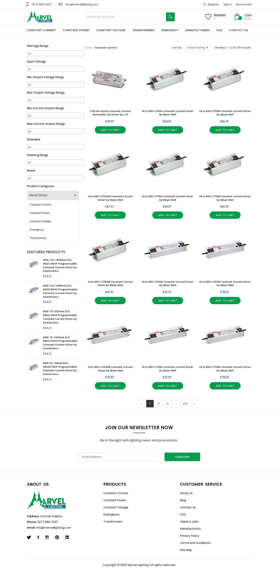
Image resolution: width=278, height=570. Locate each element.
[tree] (53, 217)
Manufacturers (190, 529)
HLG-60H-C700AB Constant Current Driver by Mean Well (110, 283)
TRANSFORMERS (143, 30)
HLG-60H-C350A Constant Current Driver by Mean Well (167, 112)
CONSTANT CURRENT (41, 30)
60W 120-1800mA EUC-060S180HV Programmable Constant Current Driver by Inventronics (60, 291)
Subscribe (182, 457)
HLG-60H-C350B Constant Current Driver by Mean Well (225, 112)
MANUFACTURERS (197, 30)
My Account (244, 4)
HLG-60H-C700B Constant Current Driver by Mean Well (225, 198)
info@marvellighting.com (81, 4)
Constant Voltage (40, 221)
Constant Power (40, 213)
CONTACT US (238, 30)
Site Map (186, 550)
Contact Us (188, 507)
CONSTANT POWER (76, 30)
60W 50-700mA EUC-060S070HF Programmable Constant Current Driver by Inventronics (60, 368)
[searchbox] (56, 53)
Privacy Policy (189, 536)
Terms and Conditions (195, 543)
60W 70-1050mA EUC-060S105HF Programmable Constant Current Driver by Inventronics (60, 317)
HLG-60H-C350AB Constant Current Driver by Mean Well (110, 198)
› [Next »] (194, 404)
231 (185, 404)
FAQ (219, 30)
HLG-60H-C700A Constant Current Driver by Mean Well (167, 198)
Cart (248, 15)
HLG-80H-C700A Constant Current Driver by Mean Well (167, 368)
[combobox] (55, 53)
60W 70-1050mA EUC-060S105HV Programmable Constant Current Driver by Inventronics (60, 342)
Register (213, 4)
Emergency (37, 229)
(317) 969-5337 (42, 4)
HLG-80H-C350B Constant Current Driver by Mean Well (225, 283)
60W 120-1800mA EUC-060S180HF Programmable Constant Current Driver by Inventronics (60, 265)
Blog (183, 500)
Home (88, 47)
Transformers (38, 238)
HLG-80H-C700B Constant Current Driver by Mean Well (225, 368)
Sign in (227, 4)
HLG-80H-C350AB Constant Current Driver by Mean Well (110, 368)
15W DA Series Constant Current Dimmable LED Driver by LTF (110, 112)
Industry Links (189, 522)
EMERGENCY (170, 30)
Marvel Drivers (38, 195)
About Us (186, 493)
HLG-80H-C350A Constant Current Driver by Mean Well (167, 283)
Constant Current (40, 204)
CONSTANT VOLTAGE (111, 30)
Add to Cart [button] (110, 130)
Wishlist (220, 15)
